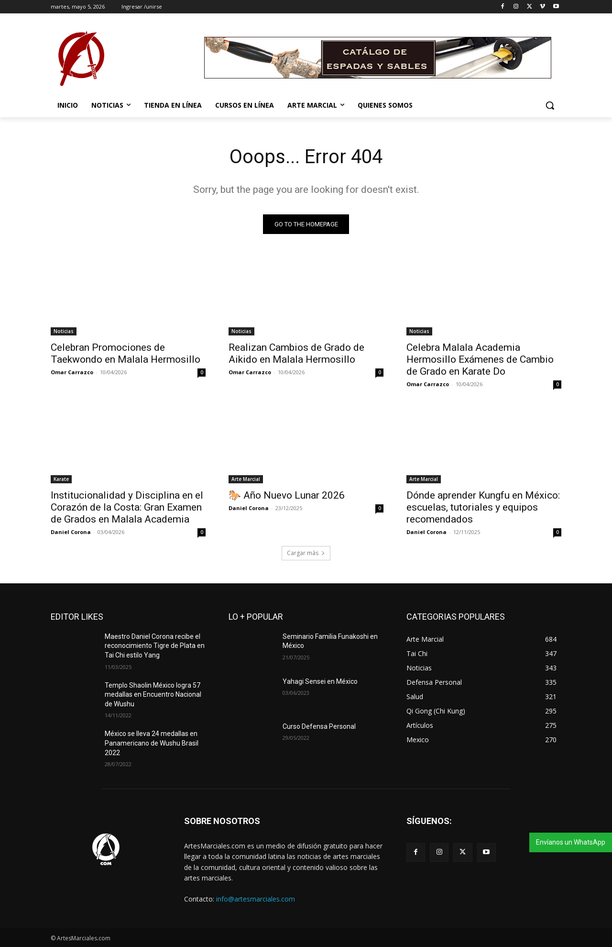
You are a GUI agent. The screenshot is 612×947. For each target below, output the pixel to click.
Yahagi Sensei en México (320, 681)
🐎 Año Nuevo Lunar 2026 (287, 495)
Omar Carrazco (72, 372)
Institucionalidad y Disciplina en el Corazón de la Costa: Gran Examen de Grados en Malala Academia (127, 507)
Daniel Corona (71, 531)
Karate (61, 479)
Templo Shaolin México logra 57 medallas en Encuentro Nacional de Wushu (153, 694)
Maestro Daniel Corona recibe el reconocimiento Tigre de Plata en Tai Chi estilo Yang (155, 646)
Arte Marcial (245, 479)
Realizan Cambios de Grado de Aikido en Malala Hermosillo (296, 353)
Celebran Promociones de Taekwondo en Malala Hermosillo (125, 353)
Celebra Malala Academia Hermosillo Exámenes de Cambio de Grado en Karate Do (480, 359)
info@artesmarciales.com (255, 898)
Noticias (64, 331)
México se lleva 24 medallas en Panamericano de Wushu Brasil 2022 (151, 743)
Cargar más (306, 553)
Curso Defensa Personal (319, 726)
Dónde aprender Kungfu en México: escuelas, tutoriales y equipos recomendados (483, 507)
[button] (549, 105)
